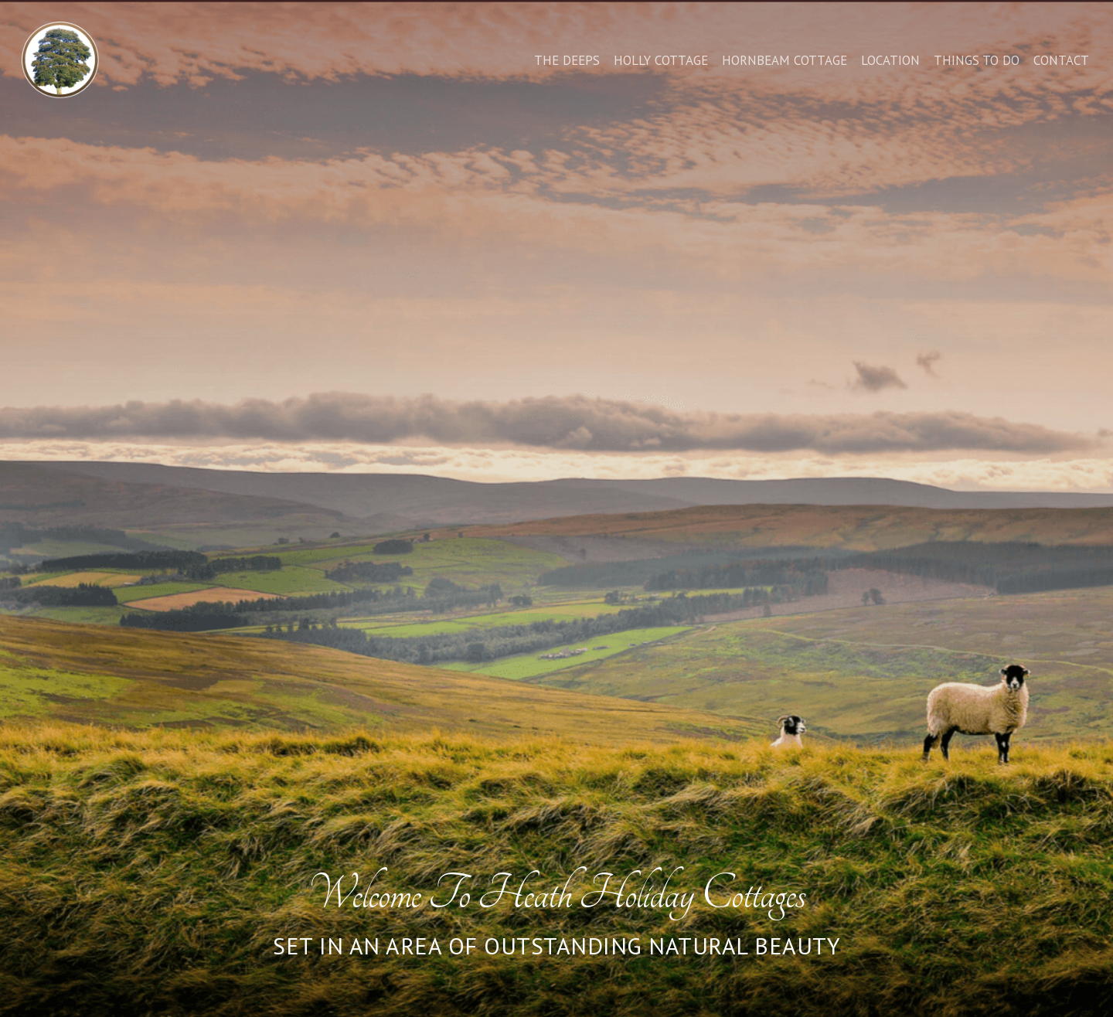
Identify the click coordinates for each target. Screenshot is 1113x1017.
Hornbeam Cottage (784, 60)
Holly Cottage (661, 60)
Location (890, 60)
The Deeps (567, 60)
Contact (1061, 60)
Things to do (976, 60)
